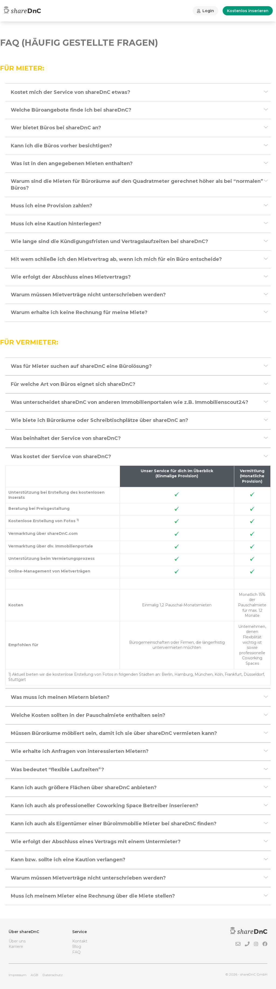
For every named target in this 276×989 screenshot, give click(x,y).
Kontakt (79, 941)
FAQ (76, 952)
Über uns (17, 941)
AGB (34, 975)
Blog (76, 946)
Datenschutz (53, 975)
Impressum (17, 975)
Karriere (16, 946)
